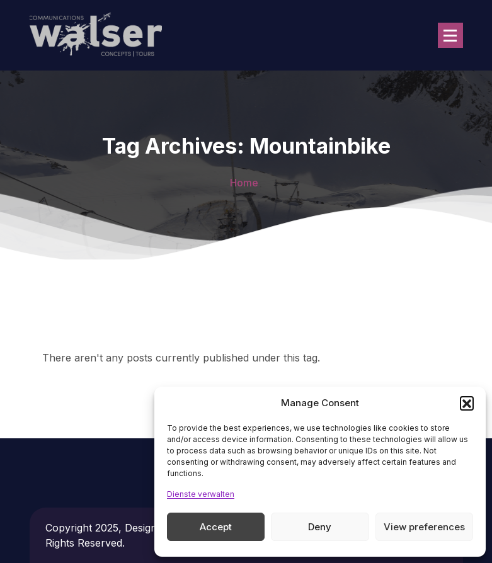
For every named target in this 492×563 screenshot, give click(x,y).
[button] (467, 403)
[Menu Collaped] (450, 35)
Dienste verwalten (200, 494)
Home (244, 182)
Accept (216, 527)
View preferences (424, 527)
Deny (319, 527)
